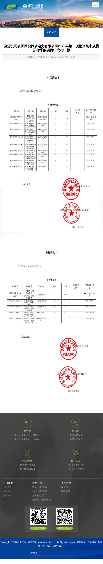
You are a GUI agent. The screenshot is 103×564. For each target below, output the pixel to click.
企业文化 (7, 491)
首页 (17, 91)
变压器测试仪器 (39, 487)
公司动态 (51, 32)
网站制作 (81, 542)
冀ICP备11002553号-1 (53, 546)
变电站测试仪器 (39, 491)
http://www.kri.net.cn (46, 542)
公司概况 (8, 483)
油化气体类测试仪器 (42, 499)
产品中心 (37, 483)
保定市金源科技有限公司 (24, 542)
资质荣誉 (7, 495)
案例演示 (66, 483)
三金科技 (92, 542)
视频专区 (65, 491)
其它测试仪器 (38, 495)
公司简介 (7, 487)
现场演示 (65, 487)
